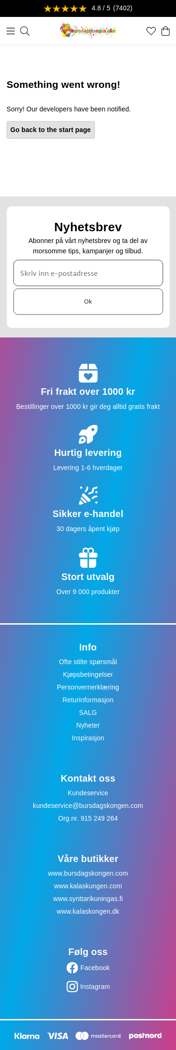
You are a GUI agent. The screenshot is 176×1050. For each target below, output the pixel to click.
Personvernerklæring (88, 687)
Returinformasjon (88, 700)
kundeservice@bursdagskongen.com (88, 805)
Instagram (95, 986)
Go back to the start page (50, 129)
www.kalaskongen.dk (88, 911)
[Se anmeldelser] (88, 8)
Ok (88, 301)
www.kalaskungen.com (88, 886)
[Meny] (11, 31)
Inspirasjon (88, 738)
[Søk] (25, 31)
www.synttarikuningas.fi (88, 898)
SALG (88, 712)
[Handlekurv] (165, 31)
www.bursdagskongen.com (88, 873)
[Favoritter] (151, 31)
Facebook (95, 968)
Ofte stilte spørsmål (88, 662)
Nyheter (87, 725)
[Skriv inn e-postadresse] (88, 272)
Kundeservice (88, 793)
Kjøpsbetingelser (88, 674)
